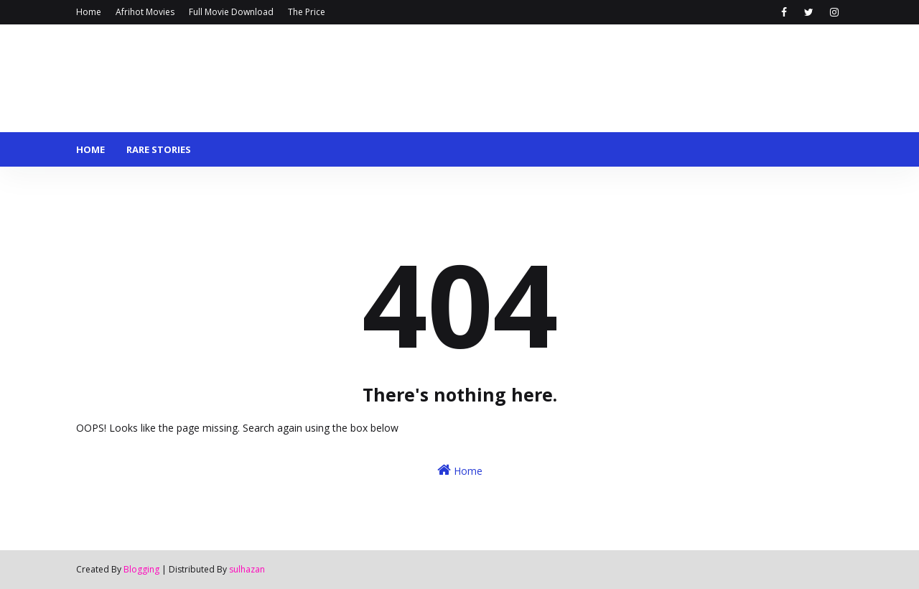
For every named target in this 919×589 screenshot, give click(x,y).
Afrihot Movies (145, 12)
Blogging (141, 569)
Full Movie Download (231, 12)
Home (88, 12)
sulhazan (247, 569)
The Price (306, 12)
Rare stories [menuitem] (158, 149)
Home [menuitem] (90, 149)
